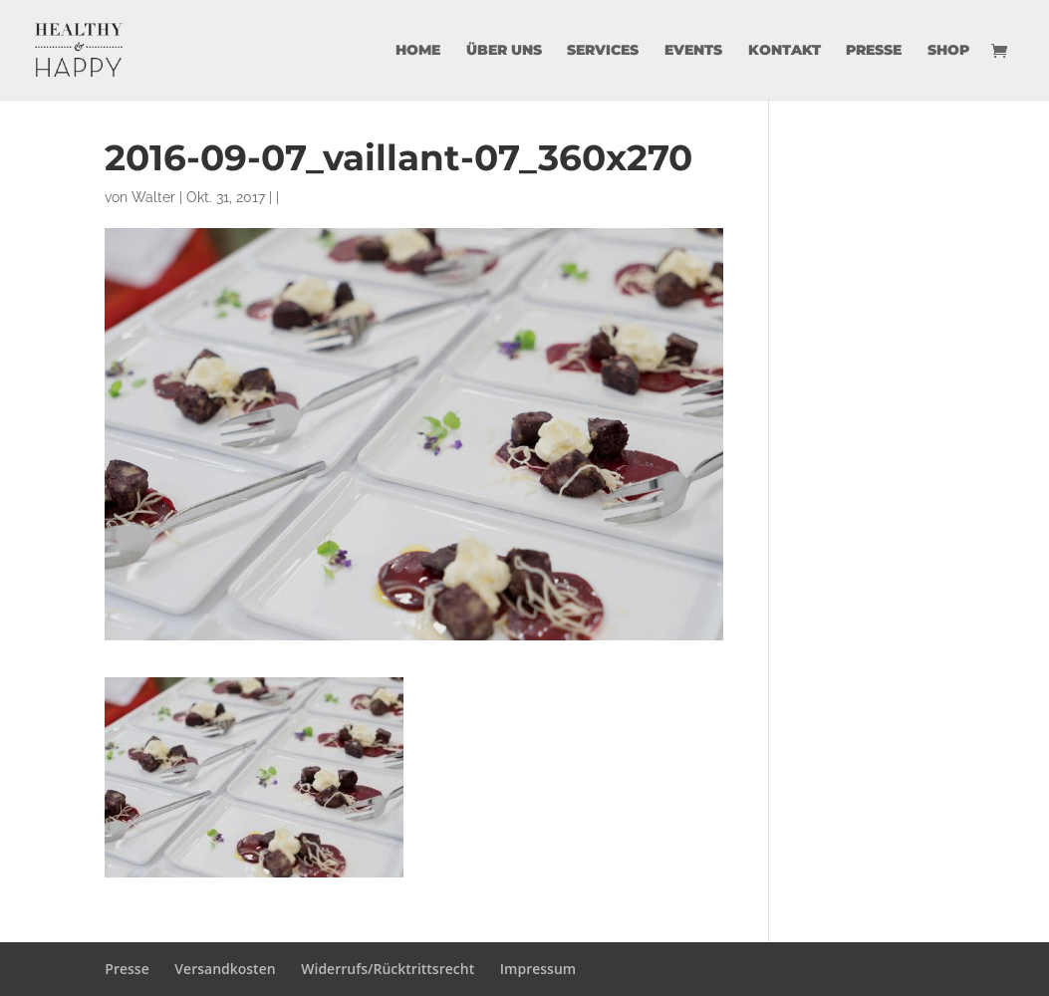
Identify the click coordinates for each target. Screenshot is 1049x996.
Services (603, 51)
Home (417, 51)
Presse (874, 51)
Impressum (538, 968)
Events (693, 51)
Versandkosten (224, 968)
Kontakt (784, 51)
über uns (504, 51)
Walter (153, 197)
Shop (948, 51)
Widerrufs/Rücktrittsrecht (387, 968)
